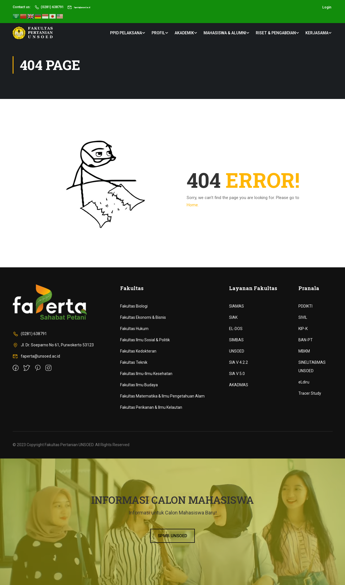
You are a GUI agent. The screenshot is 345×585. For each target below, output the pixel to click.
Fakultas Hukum (134, 328)
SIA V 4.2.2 (238, 362)
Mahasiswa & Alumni (225, 32)
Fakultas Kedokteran (138, 351)
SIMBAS (236, 340)
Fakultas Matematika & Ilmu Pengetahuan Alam (162, 396)
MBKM (304, 351)
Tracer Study (309, 393)
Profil (158, 32)
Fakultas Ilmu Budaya (139, 385)
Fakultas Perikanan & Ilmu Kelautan (151, 407)
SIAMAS (236, 306)
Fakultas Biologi (134, 306)
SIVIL (302, 317)
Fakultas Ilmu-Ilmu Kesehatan (146, 373)
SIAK (233, 317)
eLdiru (303, 382)
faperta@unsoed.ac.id (88, 7)
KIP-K (303, 328)
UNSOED (236, 351)
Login (326, 7)
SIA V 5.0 (237, 373)
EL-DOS (236, 328)
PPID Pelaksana (126, 32)
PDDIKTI (305, 306)
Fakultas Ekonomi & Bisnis (143, 317)
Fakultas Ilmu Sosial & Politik (145, 340)
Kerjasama (316, 32)
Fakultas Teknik (133, 362)
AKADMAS (238, 385)
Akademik (184, 32)
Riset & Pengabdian (276, 32)
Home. (193, 204)
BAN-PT (305, 340)
